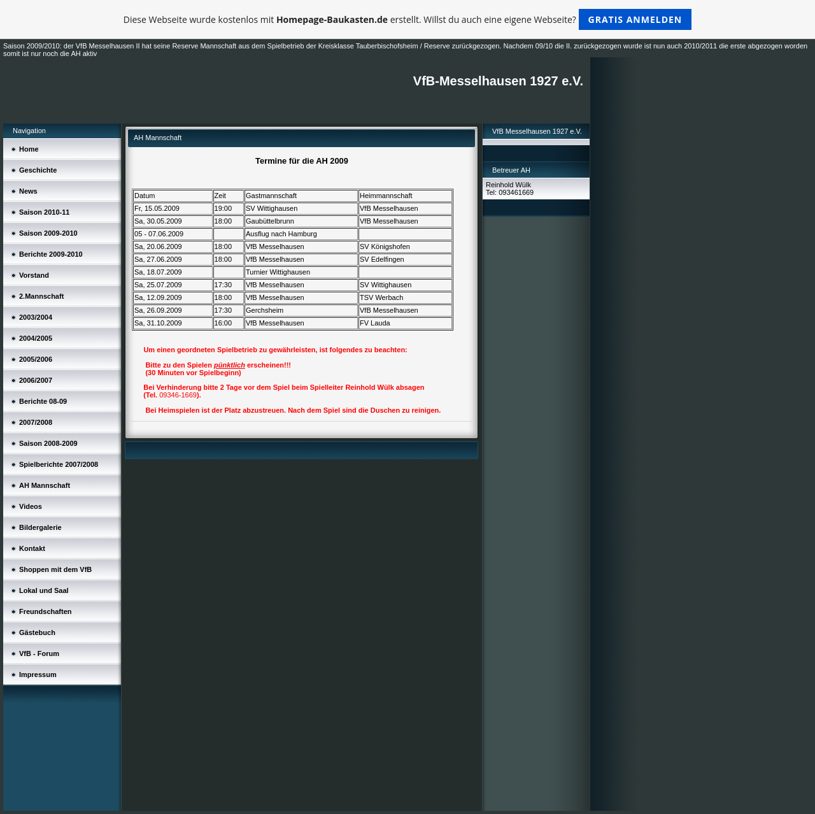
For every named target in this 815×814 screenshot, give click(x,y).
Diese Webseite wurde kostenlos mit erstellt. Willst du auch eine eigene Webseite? (408, 19)
